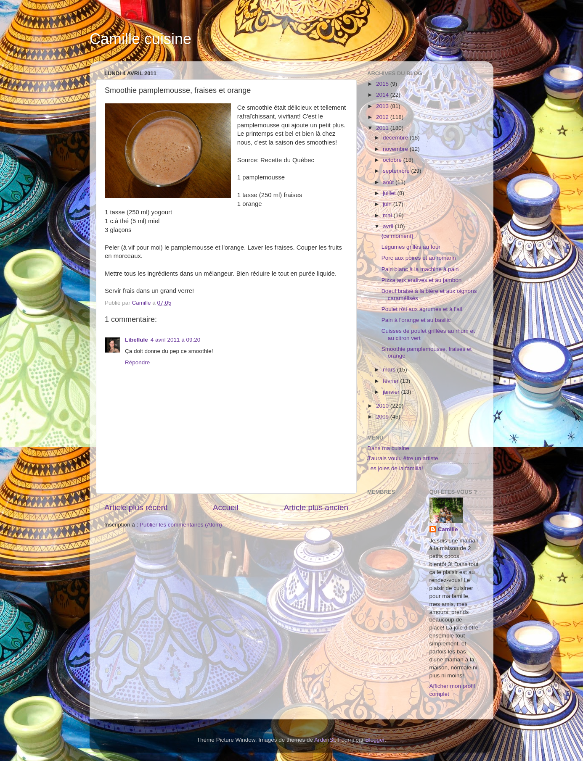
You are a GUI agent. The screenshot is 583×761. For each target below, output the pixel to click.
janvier (392, 392)
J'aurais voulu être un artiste (402, 458)
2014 (383, 95)
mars (390, 369)
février (391, 381)
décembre (396, 137)
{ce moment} (397, 236)
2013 (383, 106)
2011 (383, 128)
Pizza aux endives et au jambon (422, 280)
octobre (393, 160)
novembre (396, 149)
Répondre (137, 362)
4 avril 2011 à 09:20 (176, 340)
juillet (390, 193)
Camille (448, 529)
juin (388, 204)
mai (388, 215)
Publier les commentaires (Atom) (181, 524)
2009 (383, 416)
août (389, 182)
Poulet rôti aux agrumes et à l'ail (422, 309)
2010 (383, 406)
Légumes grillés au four (411, 247)
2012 (383, 117)
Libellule (136, 340)
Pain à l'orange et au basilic (416, 320)
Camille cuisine (140, 38)
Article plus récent (135, 507)
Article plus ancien (316, 507)
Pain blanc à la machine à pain (420, 269)
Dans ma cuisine (388, 448)
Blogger (375, 740)
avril (389, 226)
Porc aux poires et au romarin (419, 258)
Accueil (225, 507)
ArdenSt (324, 740)
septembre (397, 171)
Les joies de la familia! (395, 468)
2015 (383, 84)
